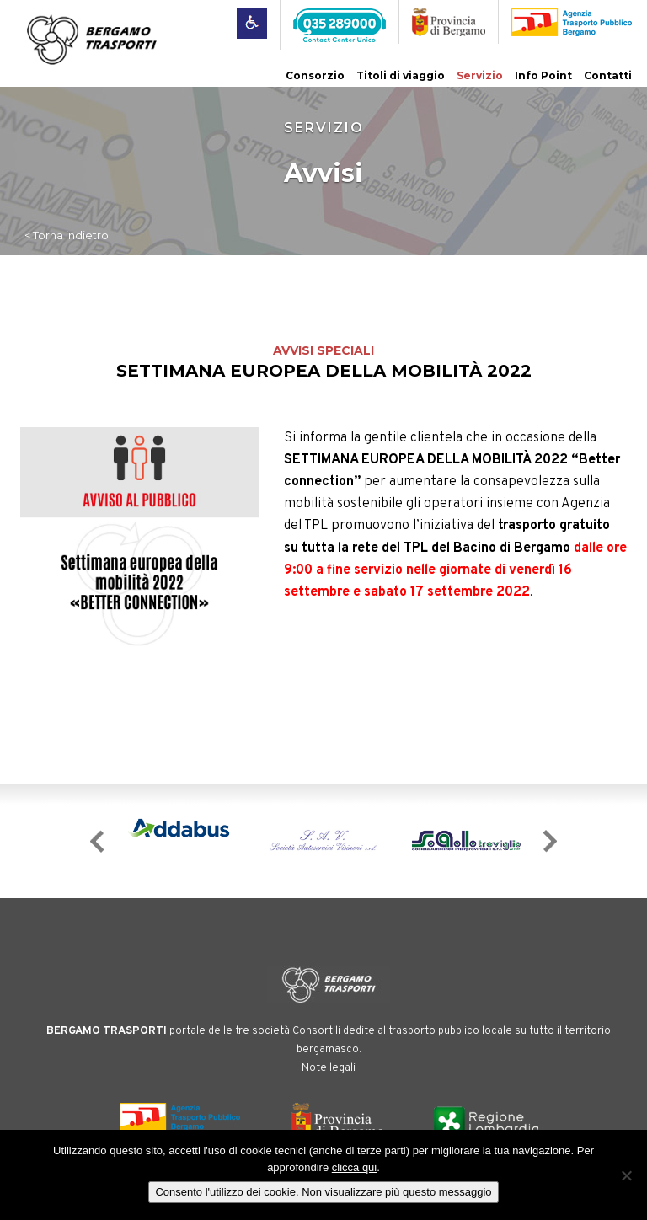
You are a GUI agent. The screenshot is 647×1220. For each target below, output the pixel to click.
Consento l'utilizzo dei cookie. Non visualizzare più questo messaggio (323, 1191)
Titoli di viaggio (400, 75)
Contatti (608, 75)
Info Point (543, 75)
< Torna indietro (66, 235)
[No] (626, 1175)
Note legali (329, 1068)
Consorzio (315, 75)
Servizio (480, 75)
